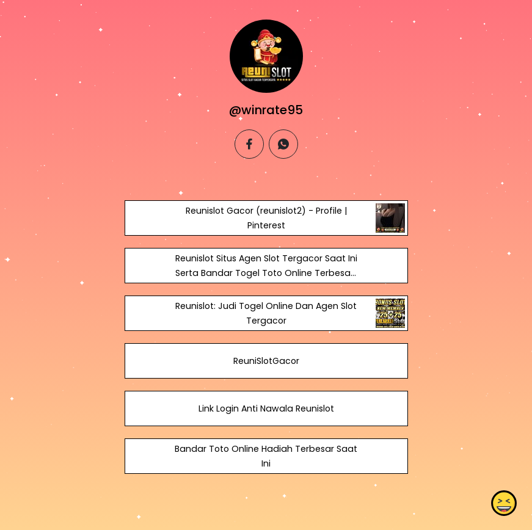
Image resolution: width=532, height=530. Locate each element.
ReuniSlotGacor (266, 361)
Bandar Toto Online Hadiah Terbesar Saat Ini (266, 456)
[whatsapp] (283, 144)
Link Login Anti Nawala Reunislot (265, 408)
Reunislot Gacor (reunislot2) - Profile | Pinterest (265, 218)
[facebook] (249, 144)
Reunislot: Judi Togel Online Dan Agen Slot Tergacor (266, 313)
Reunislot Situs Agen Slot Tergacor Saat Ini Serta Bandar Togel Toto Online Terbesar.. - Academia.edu (266, 273)
